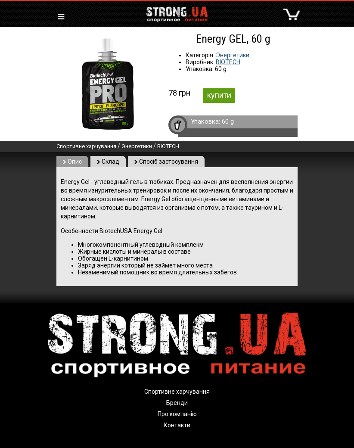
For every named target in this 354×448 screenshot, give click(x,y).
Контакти (177, 425)
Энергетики (232, 55)
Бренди (177, 402)
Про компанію (177, 414)
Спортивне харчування (86, 146)
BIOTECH (228, 62)
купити (219, 95)
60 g (228, 121)
